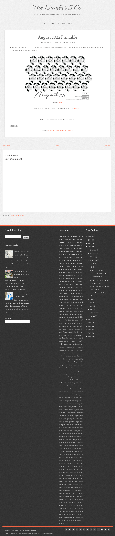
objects (61, 239)
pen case (70, 350)
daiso (77, 239)
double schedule (69, 404)
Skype (101, 529)
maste (66, 446)
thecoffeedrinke (69, 130)
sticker (81, 272)
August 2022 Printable (57, 37)
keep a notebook (74, 434)
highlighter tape (64, 425)
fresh (74, 413)
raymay (65, 356)
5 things (80, 281)
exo (67, 407)
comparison (65, 326)
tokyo (77, 257)
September (93, 260)
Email (105, 529)
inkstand (64, 428)
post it (76, 311)
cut (76, 395)
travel (60, 248)
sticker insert (74, 499)
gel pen (76, 416)
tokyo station (66, 511)
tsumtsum (62, 514)
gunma (65, 422)
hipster (77, 425)
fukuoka (70, 416)
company (77, 392)
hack (64, 302)
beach (60, 377)
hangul (77, 422)
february (77, 329)
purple (61, 356)
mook (67, 344)
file (64, 284)
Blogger (34, 530)
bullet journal (72, 266)
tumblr (91, 529)
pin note (80, 469)
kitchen (70, 437)
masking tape (64, 263)
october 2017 (70, 463)
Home (44, 23)
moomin (68, 455)
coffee (78, 296)
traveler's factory (69, 281)
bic (65, 377)
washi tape (62, 257)
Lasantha (34, 533)
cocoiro (61, 392)
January (92, 316)
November (93, 253)
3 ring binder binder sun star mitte (71, 365)
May (91, 303)
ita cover (80, 428)
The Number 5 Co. (57, 8)
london (73, 341)
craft (71, 326)
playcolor (61, 475)
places (76, 472)
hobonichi (74, 302)
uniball (73, 362)
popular (73, 475)
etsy (71, 299)
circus (75, 389)
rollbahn (70, 481)
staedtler (61, 493)
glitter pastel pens (77, 419)
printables (80, 269)
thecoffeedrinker (64, 236)
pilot (82, 254)
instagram (77, 108)
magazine (73, 443)
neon (81, 308)
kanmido (65, 434)
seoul (76, 356)
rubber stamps (63, 314)
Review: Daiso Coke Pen (21, 252)
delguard (68, 401)
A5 (59, 320)
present (69, 478)
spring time (75, 490)
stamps (65, 359)
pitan (67, 472)
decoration (65, 299)
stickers (73, 248)
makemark (80, 443)
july (82, 302)
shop (81, 287)
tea (73, 317)
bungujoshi (75, 383)
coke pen (66, 392)
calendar (66, 386)
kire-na (65, 437)
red (66, 481)
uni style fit (78, 514)
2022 (89, 247)
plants (81, 472)
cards (81, 386)
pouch (81, 311)
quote (81, 478)
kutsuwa (61, 305)
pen (82, 245)
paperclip (70, 287)
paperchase (62, 350)
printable (61, 130)
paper (72, 278)
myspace (83, 529)
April (91, 306)
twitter (69, 529)
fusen (77, 251)
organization (71, 347)
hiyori (81, 425)
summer (72, 505)
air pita (81, 368)
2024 (89, 240)
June (91, 299)
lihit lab (68, 305)
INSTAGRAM (61, 23)
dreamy (77, 404)
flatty (81, 410)
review (81, 236)
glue (82, 275)
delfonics (61, 401)
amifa (81, 320)
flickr (73, 529)
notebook (70, 242)
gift (72, 332)
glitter (69, 419)
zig (79, 317)
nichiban (61, 460)
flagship (76, 410)
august (61, 323)
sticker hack (79, 278)
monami (75, 308)
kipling (61, 437)
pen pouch (79, 350)
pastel (74, 269)
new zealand (78, 457)
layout (81, 284)
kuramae (61, 440)
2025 (89, 237)
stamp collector (71, 493)
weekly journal (78, 517)
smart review (63, 490)
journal (81, 266)
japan (81, 251)
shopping (80, 314)
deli (72, 401)
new (78, 455)
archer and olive (74, 374)
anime (81, 371)
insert (72, 284)
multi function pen (77, 344)
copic (81, 392)
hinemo (72, 425)
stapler (67, 496)
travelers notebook (77, 511)
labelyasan (75, 440)
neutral (74, 455)
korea (60, 272)
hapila (68, 302)
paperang (74, 466)
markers (67, 278)
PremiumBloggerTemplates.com (46, 533)
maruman (62, 287)
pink (71, 353)
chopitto (69, 389)
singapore (62, 290)
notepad (61, 347)
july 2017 (80, 431)
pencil (72, 272)
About (70, 23)
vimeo (98, 529)
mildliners (62, 344)
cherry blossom (71, 296)
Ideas (60, 368)
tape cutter (67, 362)
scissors (71, 356)
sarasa (71, 314)
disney (61, 404)
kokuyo (73, 254)
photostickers (71, 469)
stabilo (81, 490)
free (56, 130)
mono (81, 452)
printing (81, 353)
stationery (80, 242)
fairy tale (72, 407)
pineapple (62, 472)
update (77, 362)
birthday (69, 377)
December (93, 250)
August (92, 264)
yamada (73, 520)
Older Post (107, 146)
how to (67, 284)
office (78, 463)
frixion (60, 302)
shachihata (69, 487)
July (91, 267)
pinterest (87, 529)
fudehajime (63, 416)
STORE (52, 23)
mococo (76, 452)
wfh (60, 520)
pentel (61, 254)
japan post (62, 431)
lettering (61, 278)
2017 (81, 317)
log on (81, 440)
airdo (60, 371)
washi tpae (70, 517)
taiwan (61, 293)
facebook (65, 529)
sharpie (75, 487)
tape (78, 260)
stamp (77, 272)
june (60, 434)
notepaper (62, 463)
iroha (69, 428)
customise (71, 395)
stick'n (66, 499)
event (64, 407)
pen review (70, 251)
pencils (61, 353)
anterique (62, 374)
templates (80, 505)
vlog (65, 517)
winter (64, 520)
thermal (81, 508)
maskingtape (76, 245)
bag (82, 374)
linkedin (80, 529)
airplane (65, 371)
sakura (69, 260)
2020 (76, 281)
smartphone (62, 317)
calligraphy (62, 296)
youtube (61, 523)
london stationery (64, 443)
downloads (67, 239)
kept (82, 434)
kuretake (65, 338)
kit (74, 335)
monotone (62, 455)
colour (60, 284)
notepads (80, 460)
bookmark (80, 377)
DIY (63, 275)
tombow (61, 281)
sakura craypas (73, 484)
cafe (75, 323)
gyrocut (71, 422)
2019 (65, 293)
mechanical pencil (65, 308)
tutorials (66, 248)
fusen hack (67, 332)
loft (74, 305)
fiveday (75, 299)
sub (66, 505)
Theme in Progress (15, 533)
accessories (62, 260)
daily (78, 395)
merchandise (73, 446)
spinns (69, 490)
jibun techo (69, 431)
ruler (65, 484)
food (71, 413)
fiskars (66, 410)
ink (59, 428)
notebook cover (70, 460)
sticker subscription (72, 290)
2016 (89, 336)
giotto (64, 419)
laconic (81, 338)
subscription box (64, 245)
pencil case (69, 311)
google (76, 529)
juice (75, 431)
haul (82, 260)
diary (68, 257)
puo (74, 478)
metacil (81, 446)
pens (73, 239)
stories (81, 290)
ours (82, 463)
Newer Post (6, 146)
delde (81, 398)
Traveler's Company (71, 320)
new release (66, 272)
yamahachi (79, 520)
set (79, 356)
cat (65, 389)
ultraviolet (70, 514)
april (66, 374)
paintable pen (64, 466)
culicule (64, 395)
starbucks (73, 496)
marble (81, 341)
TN (62, 320)
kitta (74, 437)
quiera (77, 478)
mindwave (80, 448)
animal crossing (73, 371)
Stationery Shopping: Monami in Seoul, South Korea (21, 274)
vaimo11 (61, 517)
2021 (69, 293)
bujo (82, 293)
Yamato (75, 368)
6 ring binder (75, 293)
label (70, 440)
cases (60, 389)
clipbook (80, 389)
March (92, 309)
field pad (80, 407)
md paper (79, 305)
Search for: (8, 318)
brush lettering (68, 323)
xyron (68, 520)
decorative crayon (71, 398)
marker (61, 446)
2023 (81, 362)
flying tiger (66, 413)
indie (79, 302)
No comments (70, 42)
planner (72, 257)
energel (71, 329)
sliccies (81, 487)
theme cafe (73, 508)
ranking (61, 481)
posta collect (63, 478)
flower (60, 413)
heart (81, 422)
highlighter (62, 251)
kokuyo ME (80, 437)
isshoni (74, 428)
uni (76, 317)
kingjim (76, 284)
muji (69, 269)
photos (66, 353)
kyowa (66, 440)
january (64, 335)
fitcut (71, 410)
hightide (76, 332)
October (92, 257)
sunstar (69, 317)
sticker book (73, 359)
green (60, 422)
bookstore (62, 380)
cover (60, 395)
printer (75, 353)
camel (71, 386)
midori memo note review (67, 448)
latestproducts (63, 341)
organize (80, 347)
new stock (69, 457)
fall (76, 407)
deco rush (76, 275)
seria (75, 314)
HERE (60, 103)
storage (73, 263)
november (62, 311)
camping (76, 386)
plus (76, 287)
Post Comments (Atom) (18, 215)
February (92, 313)
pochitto (67, 475)
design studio (78, 401)
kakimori (70, 335)
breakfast (70, 380)
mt (70, 344)
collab (71, 392)
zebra (81, 257)
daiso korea (69, 275)
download (51, 130)
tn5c (60, 511)
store (74, 260)
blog (74, 377)
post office (79, 475)
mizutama (69, 452)
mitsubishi (62, 452)
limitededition (63, 269)
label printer (73, 338)
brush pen (66, 254)
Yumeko (46, 42)
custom (65, 329)
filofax (60, 410)
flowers (81, 299)
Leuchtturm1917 (68, 368)
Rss (109, 529)
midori (78, 254)
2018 (60, 275)
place (71, 472)
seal (64, 487)
